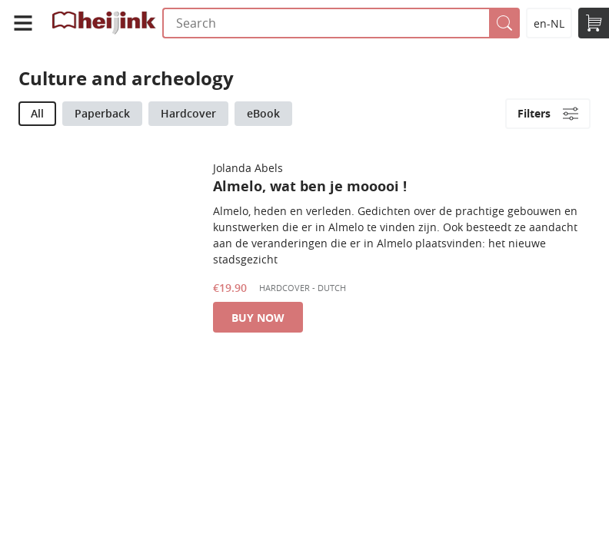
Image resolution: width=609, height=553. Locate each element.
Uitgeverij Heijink (104, 23)
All (37, 113)
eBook (263, 113)
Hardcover (188, 113)
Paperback (102, 113)
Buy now (258, 317)
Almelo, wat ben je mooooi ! (310, 186)
